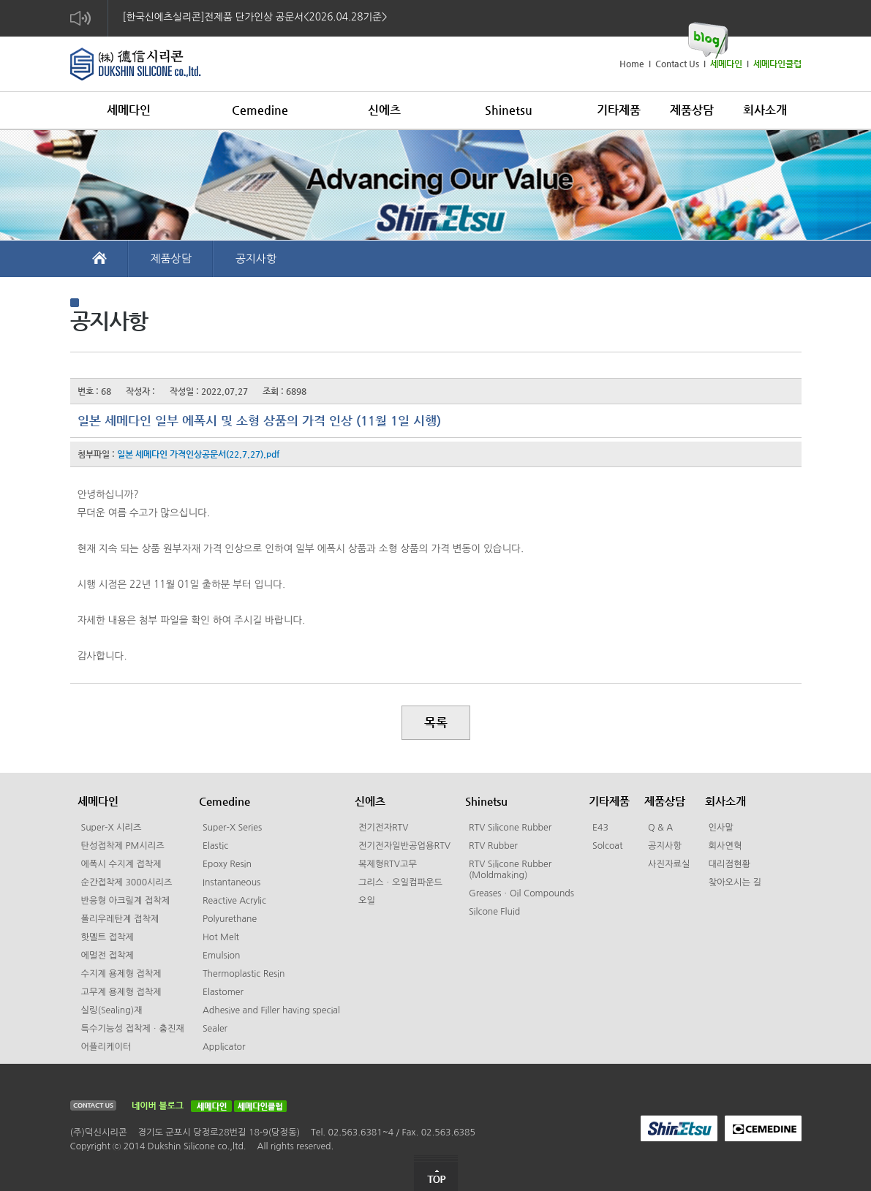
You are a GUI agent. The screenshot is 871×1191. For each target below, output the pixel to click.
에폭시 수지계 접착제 (121, 864)
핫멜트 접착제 (107, 937)
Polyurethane (230, 919)
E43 (600, 827)
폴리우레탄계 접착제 (120, 919)
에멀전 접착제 (107, 955)
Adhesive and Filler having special (271, 1010)
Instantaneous (231, 882)
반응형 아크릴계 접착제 (125, 900)
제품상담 (171, 258)
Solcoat (607, 846)
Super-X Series (232, 827)
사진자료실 (669, 864)
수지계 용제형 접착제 (121, 973)
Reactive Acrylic (234, 900)
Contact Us (677, 63)
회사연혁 (725, 846)
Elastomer (223, 992)
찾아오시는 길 (735, 882)
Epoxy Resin (227, 864)
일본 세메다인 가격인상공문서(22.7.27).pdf (198, 454)
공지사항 (255, 258)
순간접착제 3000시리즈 (127, 882)
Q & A (660, 827)
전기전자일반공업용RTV (404, 846)
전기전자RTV (383, 827)
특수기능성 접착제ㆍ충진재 (132, 1028)
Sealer (215, 1028)
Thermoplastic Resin (244, 973)
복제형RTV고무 (387, 864)
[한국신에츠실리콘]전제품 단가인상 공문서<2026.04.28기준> (255, 17)
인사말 (721, 827)
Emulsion (222, 955)
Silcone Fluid (494, 911)
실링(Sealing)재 (112, 1010)
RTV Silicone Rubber (510, 827)
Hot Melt (221, 937)
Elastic (215, 846)
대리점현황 (730, 864)
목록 (436, 722)
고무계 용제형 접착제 (121, 992)
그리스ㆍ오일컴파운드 (400, 882)
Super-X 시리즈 (111, 827)
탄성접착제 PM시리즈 (123, 846)
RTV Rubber (493, 846)
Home (631, 63)
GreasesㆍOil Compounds (521, 893)
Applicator (224, 1047)
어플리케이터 (106, 1047)
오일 (366, 900)
